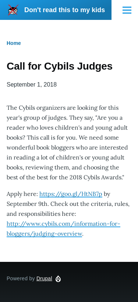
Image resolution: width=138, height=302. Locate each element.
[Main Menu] (127, 10)
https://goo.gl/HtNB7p (70, 193)
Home (14, 43)
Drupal (44, 278)
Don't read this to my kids (64, 10)
